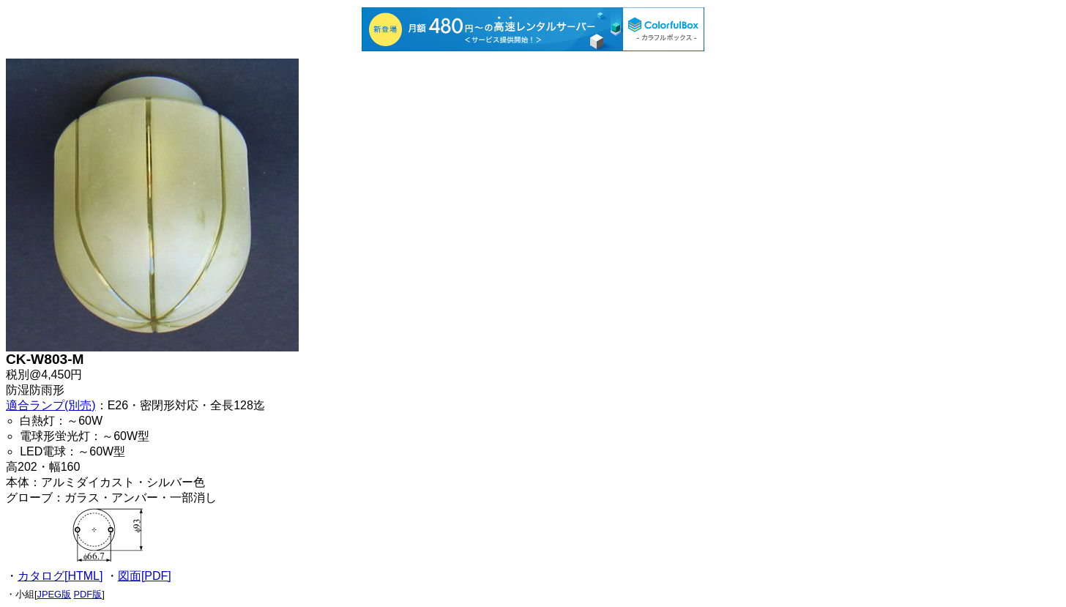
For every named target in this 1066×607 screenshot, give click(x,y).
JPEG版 (54, 594)
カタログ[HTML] (60, 576)
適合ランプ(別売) (51, 405)
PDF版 (88, 594)
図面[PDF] (144, 576)
